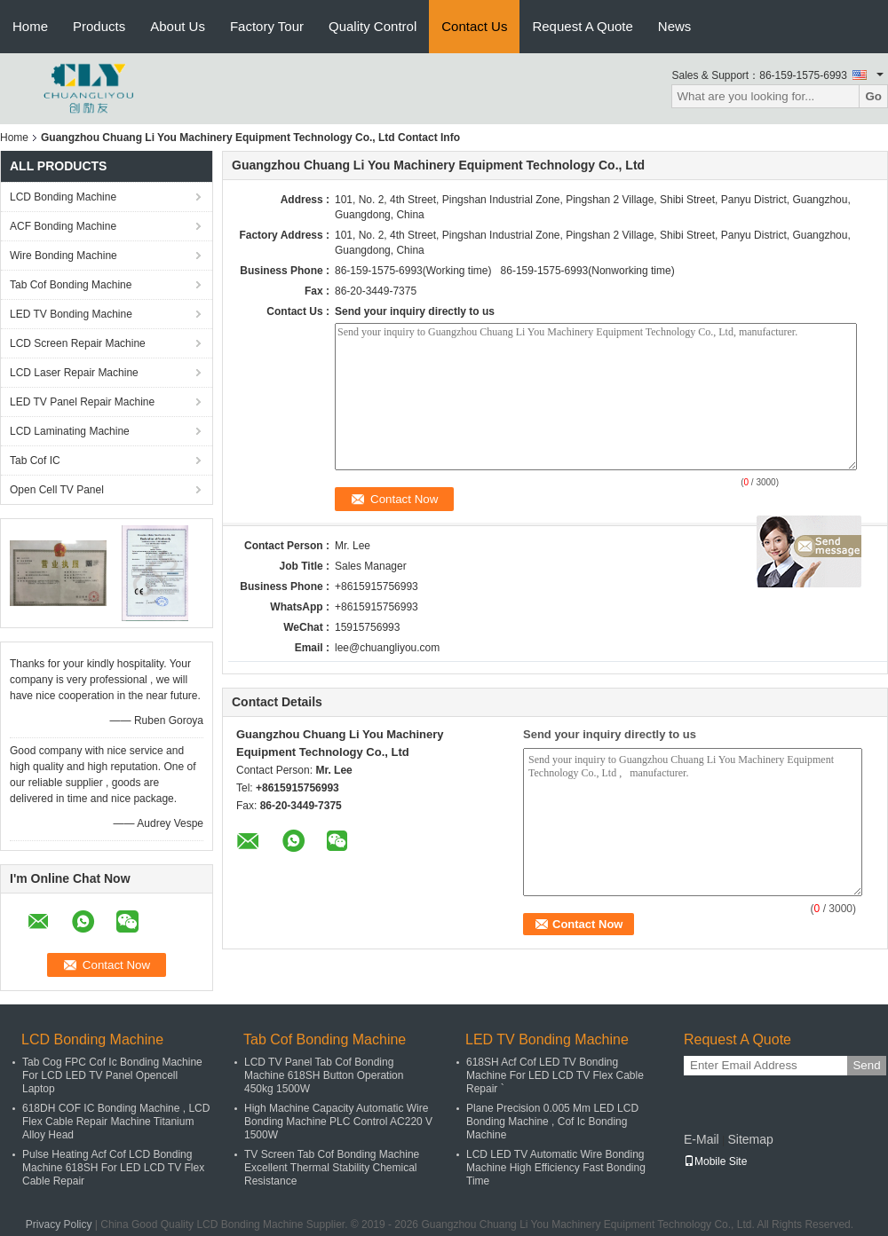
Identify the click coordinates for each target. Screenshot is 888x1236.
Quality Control (372, 26)
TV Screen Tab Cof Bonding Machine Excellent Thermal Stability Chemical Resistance (331, 1167)
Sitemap (750, 1139)
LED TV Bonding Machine (71, 314)
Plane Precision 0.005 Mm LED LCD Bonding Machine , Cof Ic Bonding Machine (552, 1121)
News (675, 26)
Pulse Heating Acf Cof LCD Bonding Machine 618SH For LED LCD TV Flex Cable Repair (113, 1167)
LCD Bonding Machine (63, 197)
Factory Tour (267, 26)
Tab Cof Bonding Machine (70, 285)
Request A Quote (582, 26)
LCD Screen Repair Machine (78, 343)
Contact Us (474, 26)
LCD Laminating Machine (70, 431)
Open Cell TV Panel (57, 490)
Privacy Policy (59, 1224)
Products (99, 26)
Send (866, 1065)
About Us (177, 26)
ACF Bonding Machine (63, 226)
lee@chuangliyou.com (387, 648)
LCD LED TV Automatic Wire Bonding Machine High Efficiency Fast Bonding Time (556, 1167)
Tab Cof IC (35, 460)
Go (873, 96)
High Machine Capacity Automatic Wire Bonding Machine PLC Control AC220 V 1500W (338, 1121)
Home (30, 26)
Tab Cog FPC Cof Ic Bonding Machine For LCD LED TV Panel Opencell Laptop (112, 1075)
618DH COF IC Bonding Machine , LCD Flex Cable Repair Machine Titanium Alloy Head (116, 1121)
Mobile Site (715, 1161)
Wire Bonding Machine (63, 255)
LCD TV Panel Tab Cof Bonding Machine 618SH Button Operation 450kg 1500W (323, 1075)
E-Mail (701, 1139)
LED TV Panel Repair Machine (82, 402)
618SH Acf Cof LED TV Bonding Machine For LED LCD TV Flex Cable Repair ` (555, 1075)
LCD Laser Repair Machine (74, 372)
